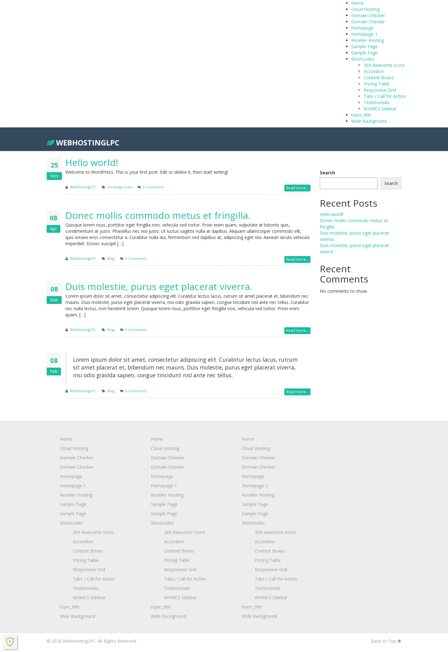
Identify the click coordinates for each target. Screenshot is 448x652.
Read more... (297, 188)
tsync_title (361, 115)
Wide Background (369, 121)
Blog (110, 258)
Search (327, 173)
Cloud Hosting (365, 9)
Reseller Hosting (367, 40)
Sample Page (364, 46)
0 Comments (153, 187)
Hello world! (91, 162)
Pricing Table (377, 84)
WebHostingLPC (83, 142)
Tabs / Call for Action (385, 96)
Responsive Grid (380, 90)
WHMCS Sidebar (380, 109)
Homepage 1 (364, 34)
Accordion (374, 71)
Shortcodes (362, 59)
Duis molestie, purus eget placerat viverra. (158, 286)
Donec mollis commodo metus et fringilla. (157, 215)
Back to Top (386, 641)
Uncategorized (119, 187)
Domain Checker (368, 15)
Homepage (362, 28)
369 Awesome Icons (384, 65)
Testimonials (377, 102)
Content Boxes (379, 77)
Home (357, 3)
